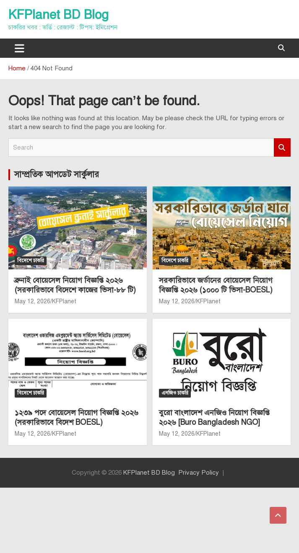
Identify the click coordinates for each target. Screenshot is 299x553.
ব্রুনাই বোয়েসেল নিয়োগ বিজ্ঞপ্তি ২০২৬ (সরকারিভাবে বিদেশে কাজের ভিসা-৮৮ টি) (75, 285)
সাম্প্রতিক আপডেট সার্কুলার (56, 174)
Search (282, 147)
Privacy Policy (198, 472)
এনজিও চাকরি (174, 393)
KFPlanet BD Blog (58, 15)
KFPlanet (64, 301)
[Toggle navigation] (19, 48)
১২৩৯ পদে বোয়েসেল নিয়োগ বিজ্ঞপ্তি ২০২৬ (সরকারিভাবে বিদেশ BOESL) (76, 417)
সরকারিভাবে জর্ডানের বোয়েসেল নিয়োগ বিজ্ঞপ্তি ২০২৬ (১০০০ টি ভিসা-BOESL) (216, 285)
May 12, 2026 (32, 301)
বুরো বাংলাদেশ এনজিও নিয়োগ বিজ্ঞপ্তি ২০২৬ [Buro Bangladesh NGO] (214, 417)
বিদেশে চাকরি (30, 261)
